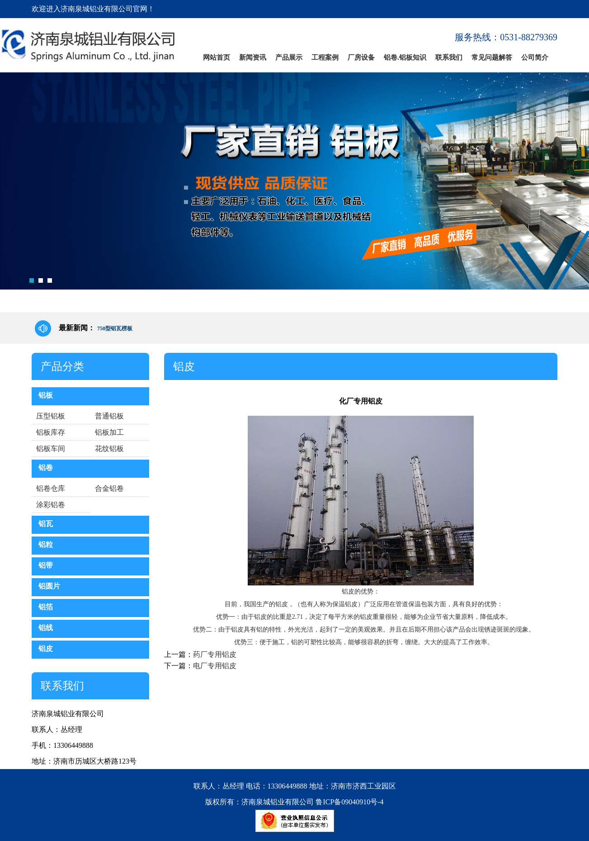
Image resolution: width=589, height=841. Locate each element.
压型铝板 (50, 416)
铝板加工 (109, 432)
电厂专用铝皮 (214, 666)
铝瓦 (45, 523)
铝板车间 (50, 448)
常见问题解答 (491, 57)
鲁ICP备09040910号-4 (349, 802)
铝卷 (45, 467)
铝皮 (45, 648)
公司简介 (534, 57)
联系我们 (448, 57)
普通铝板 (109, 416)
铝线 (45, 628)
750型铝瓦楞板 (114, 328)
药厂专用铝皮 (214, 654)
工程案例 (325, 57)
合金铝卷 (109, 488)
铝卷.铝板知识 (405, 57)
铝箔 (45, 607)
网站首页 (216, 57)
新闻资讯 (252, 57)
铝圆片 (49, 586)
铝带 (45, 565)
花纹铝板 (109, 448)
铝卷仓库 (50, 488)
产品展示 (288, 57)
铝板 (45, 395)
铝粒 (45, 544)
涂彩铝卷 (50, 504)
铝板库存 (50, 432)
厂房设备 (361, 57)
